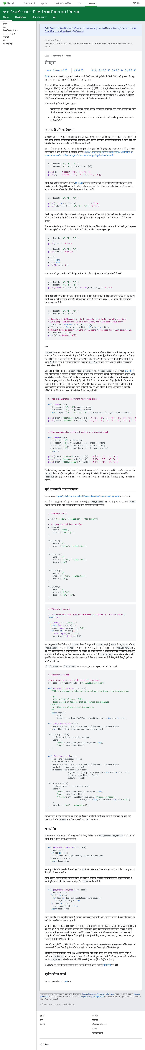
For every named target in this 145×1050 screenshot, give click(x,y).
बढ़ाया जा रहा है (58, 56)
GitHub (136, 3)
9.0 (104, 70)
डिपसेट (48, 76)
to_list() (79, 183)
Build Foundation (52, 28)
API (54, 17)
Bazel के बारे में (29, 3)
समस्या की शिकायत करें (57, 70)
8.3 (126, 70)
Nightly (94, 70)
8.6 (113, 70)
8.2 (130, 70)
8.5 (117, 70)
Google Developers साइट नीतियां (91, 997)
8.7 (109, 70)
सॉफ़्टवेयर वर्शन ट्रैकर (99, 1024)
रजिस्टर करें (79, 31)
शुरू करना (45, 3)
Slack (94, 1029)
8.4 (122, 70)
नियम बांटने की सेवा (39, 17)
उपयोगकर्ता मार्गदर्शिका (63, 3)
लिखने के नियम (20, 17)
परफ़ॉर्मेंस (107, 965)
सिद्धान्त (68, 56)
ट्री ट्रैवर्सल (128, 371)
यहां (66, 981)
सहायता (95, 1020)
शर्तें (41, 1044)
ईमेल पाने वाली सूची (114, 28)
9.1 (100, 70)
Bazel (47, 56)
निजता (47, 1044)
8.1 (135, 70)
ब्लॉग (41, 1020)
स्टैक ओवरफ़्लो (97, 1033)
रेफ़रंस (80, 3)
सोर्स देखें (78, 70)
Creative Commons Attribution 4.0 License (98, 994)
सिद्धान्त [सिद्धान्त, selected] (6, 17)
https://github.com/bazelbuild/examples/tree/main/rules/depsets (87, 496)
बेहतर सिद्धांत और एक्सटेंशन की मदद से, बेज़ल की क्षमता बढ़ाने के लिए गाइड (41, 11)
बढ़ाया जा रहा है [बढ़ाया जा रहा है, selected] (94, 3)
